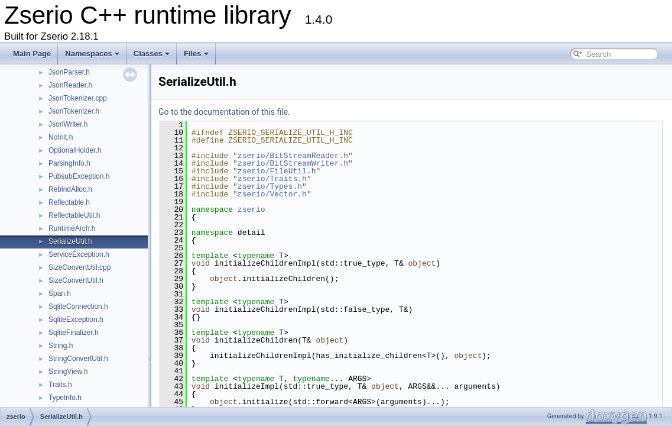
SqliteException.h (75, 319)
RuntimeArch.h (71, 228)
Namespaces (92, 53)
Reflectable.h (69, 202)
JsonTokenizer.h (73, 111)
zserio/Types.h (270, 186)
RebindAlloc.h (70, 189)
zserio (251, 209)
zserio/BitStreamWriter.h (293, 163)
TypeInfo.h (65, 397)
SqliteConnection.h (78, 306)
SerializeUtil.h (70, 241)
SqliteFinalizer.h (73, 332)
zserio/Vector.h (272, 194)
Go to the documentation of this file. (224, 112)
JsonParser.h (69, 72)
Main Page (32, 53)
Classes (152, 53)
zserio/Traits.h (272, 178)
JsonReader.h (70, 85)
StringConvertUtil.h (78, 358)
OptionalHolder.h (74, 150)
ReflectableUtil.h (74, 215)
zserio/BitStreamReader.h (293, 155)
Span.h (59, 293)
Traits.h (60, 384)
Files (196, 53)
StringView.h (68, 371)
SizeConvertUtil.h (75, 280)
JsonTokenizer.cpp (77, 98)
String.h (60, 345)
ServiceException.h (78, 254)
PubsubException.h (78, 176)
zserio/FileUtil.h (277, 171)
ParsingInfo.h (69, 163)
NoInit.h (60, 137)
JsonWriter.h (67, 124)
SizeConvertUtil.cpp (79, 267)
